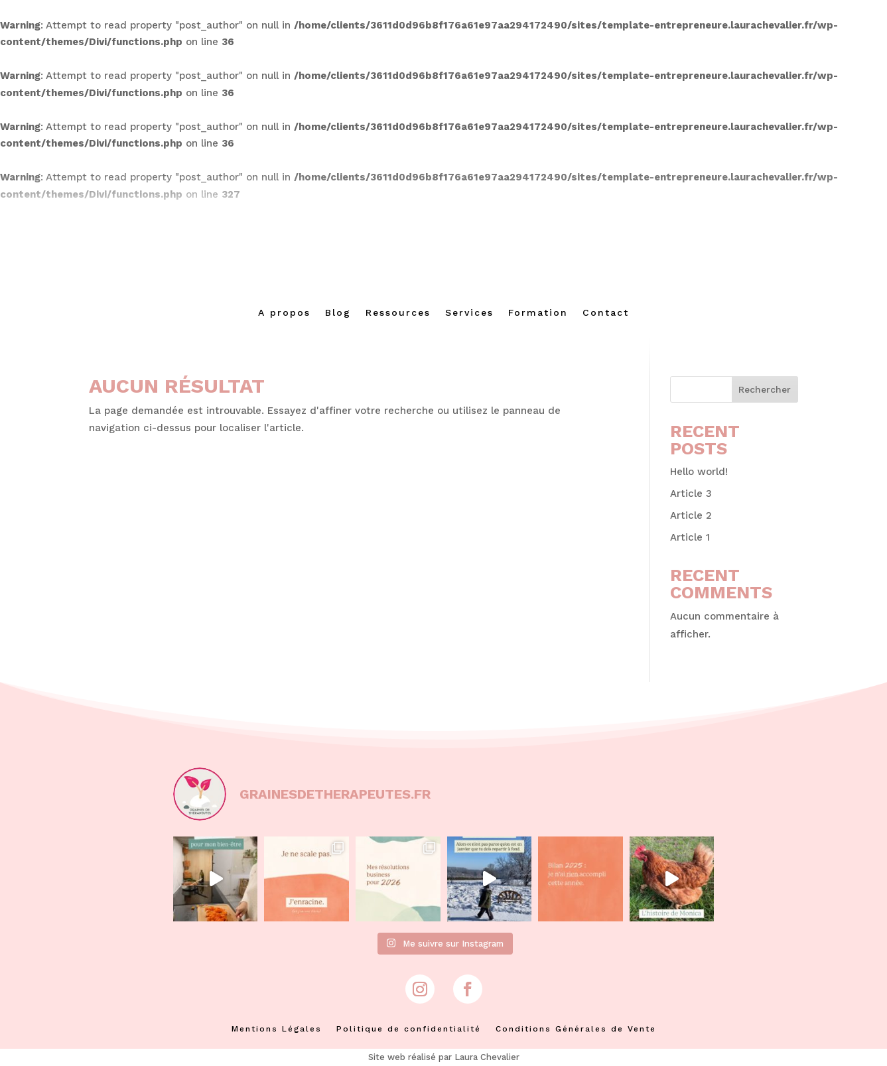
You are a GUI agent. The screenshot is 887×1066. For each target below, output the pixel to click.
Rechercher (764, 389)
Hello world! (699, 472)
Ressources (398, 312)
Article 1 (690, 537)
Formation (538, 312)
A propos (284, 312)
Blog (338, 312)
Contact (605, 312)
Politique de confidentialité (408, 1028)
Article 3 (691, 494)
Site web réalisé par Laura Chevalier (443, 1057)
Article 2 (691, 515)
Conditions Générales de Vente (576, 1028)
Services (469, 312)
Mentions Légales (277, 1028)
